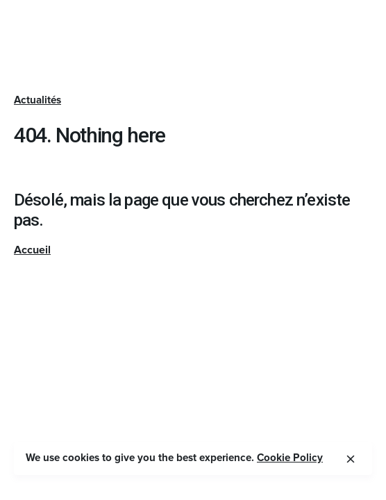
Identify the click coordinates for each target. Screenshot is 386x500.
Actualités (37, 100)
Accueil (32, 250)
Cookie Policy (290, 458)
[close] (350, 459)
